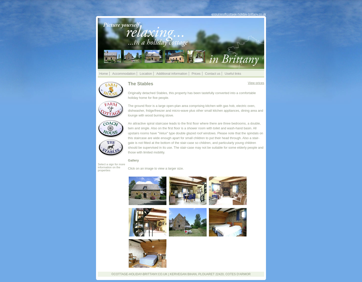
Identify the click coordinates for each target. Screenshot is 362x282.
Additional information (171, 73)
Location (146, 73)
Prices (196, 73)
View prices (256, 83)
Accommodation (123, 73)
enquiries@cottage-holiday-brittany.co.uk (238, 14)
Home (103, 73)
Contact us (212, 73)
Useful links (233, 73)
